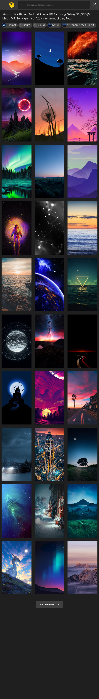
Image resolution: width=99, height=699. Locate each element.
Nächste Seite (49, 604)
